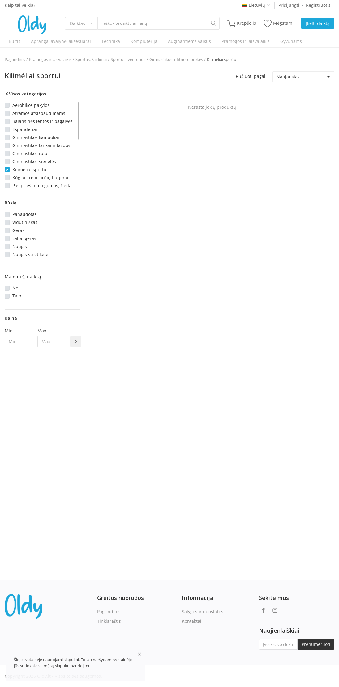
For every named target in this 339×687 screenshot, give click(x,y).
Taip (16, 296)
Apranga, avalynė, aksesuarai (61, 41)
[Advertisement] (42, 452)
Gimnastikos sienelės (34, 161)
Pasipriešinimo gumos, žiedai (42, 185)
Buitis (14, 41)
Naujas (19, 246)
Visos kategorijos (25, 94)
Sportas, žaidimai (91, 59)
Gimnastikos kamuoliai (35, 137)
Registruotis (318, 5)
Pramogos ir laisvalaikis (245, 41)
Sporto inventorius (128, 59)
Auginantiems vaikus (189, 41)
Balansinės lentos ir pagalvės (42, 121)
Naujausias (288, 77)
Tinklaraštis (109, 621)
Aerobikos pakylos (30, 105)
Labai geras (24, 238)
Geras (18, 230)
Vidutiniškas (24, 222)
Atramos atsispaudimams (38, 113)
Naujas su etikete (30, 254)
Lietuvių (256, 5)
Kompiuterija (144, 41)
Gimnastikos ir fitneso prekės (176, 59)
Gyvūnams (291, 41)
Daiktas (77, 23)
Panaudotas (24, 214)
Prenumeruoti (316, 644)
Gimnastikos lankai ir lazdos (41, 145)
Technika (110, 41)
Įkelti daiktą (318, 23)
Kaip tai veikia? (20, 5)
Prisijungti (288, 5)
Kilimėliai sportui (222, 59)
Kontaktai (191, 621)
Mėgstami (279, 23)
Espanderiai (24, 129)
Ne (15, 288)
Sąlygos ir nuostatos (202, 611)
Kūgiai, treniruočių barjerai (40, 177)
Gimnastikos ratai (30, 153)
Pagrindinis (15, 59)
